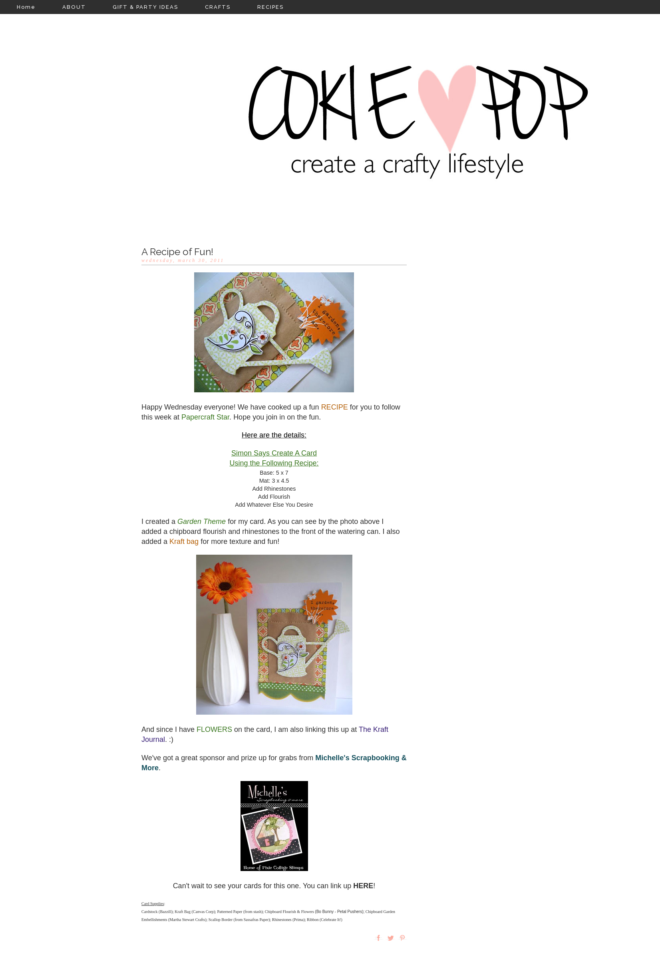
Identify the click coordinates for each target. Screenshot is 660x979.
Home (26, 7)
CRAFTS (218, 7)
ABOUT (74, 7)
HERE (363, 886)
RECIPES (270, 7)
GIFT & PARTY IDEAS (145, 7)
